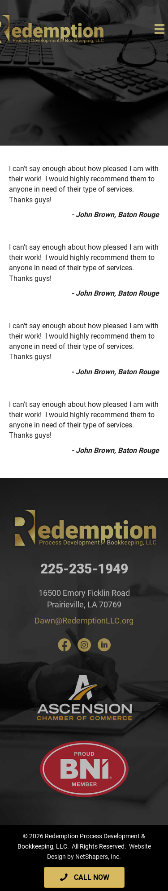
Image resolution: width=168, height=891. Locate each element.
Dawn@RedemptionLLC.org (84, 620)
